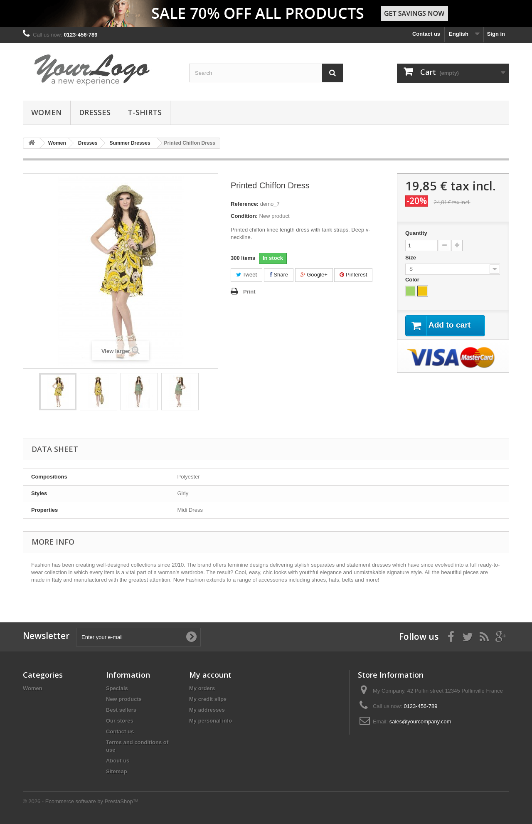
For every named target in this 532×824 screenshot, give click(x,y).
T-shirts (145, 112)
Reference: (245, 204)
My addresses (207, 710)
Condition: (244, 216)
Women (46, 112)
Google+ (314, 274)
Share (278, 274)
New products (124, 699)
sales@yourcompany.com (420, 721)
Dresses (95, 112)
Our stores (119, 721)
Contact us (426, 34)
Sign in (496, 34)
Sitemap (116, 771)
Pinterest (353, 274)
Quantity (416, 233)
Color (413, 279)
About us (117, 760)
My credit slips (208, 699)
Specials (117, 688)
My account (210, 675)
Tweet (246, 274)
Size (411, 257)
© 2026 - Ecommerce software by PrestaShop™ (80, 801)
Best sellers (121, 710)
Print (249, 292)
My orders (202, 688)
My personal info (210, 721)
